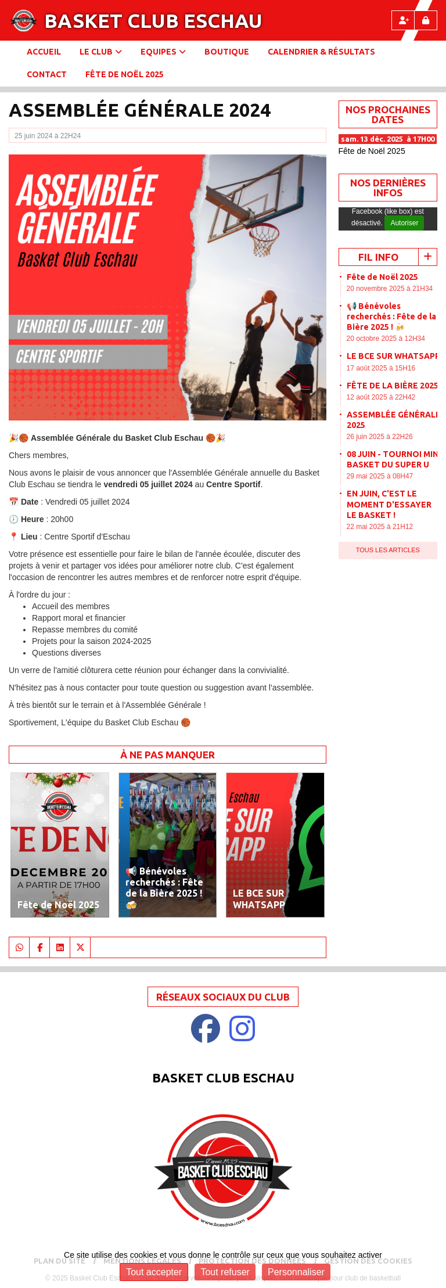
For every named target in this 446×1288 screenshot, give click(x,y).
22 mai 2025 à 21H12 (380, 527)
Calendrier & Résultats (321, 51)
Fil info (378, 256)
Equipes (163, 51)
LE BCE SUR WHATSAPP (393, 356)
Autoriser (404, 223)
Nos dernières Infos (388, 187)
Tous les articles (388, 549)
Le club (101, 51)
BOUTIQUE (226, 51)
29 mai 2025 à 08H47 (380, 476)
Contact (47, 74)
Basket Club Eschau (153, 20)
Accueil (44, 51)
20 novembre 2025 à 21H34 (390, 289)
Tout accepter (154, 1272)
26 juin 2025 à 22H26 (380, 437)
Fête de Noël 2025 (124, 74)
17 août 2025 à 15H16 (381, 368)
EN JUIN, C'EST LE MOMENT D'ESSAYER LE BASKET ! (389, 504)
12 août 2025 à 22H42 (381, 397)
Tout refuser (224, 1272)
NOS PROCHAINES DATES (388, 114)
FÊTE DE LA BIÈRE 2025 (392, 385)
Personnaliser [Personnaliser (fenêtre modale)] (296, 1272)
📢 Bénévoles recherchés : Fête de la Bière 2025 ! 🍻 (391, 316)
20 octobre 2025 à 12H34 (386, 338)
